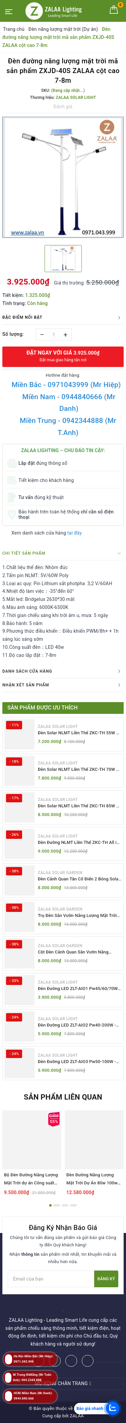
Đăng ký (106, 1279)
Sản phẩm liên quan (63, 1097)
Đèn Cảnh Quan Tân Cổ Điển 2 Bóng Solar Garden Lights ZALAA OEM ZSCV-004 (79, 879)
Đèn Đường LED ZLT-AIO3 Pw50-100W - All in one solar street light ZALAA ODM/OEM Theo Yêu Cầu (77, 1062)
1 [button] (50, 1205)
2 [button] (56, 1205)
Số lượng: (13, 334)
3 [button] (65, 1205)
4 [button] (73, 1205)
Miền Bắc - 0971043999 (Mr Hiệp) (66, 385)
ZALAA (77, 1415)
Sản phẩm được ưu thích (42, 707)
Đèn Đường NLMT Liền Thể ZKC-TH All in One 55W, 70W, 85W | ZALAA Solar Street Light (78, 843)
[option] (63, 178)
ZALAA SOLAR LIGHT (58, 726)
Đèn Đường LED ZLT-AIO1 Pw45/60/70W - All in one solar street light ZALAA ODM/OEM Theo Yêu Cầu (79, 989)
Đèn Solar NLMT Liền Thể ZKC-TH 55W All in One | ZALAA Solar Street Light (79, 733)
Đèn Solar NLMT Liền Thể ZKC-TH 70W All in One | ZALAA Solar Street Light (79, 769)
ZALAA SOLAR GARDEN (60, 872)
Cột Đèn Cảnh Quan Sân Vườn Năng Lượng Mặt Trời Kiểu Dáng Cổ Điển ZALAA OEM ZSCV (79, 952)
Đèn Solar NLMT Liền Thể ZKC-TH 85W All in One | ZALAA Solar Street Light (79, 806)
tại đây (74, 533)
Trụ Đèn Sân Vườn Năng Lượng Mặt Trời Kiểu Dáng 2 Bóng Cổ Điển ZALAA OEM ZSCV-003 (77, 916)
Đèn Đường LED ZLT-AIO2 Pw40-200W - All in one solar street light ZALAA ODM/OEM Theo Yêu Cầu (77, 1025)
